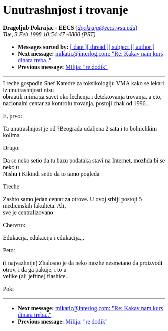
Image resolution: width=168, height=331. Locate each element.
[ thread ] (98, 47)
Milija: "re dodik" (87, 67)
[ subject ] (120, 47)
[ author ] (143, 47)
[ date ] (78, 47)
